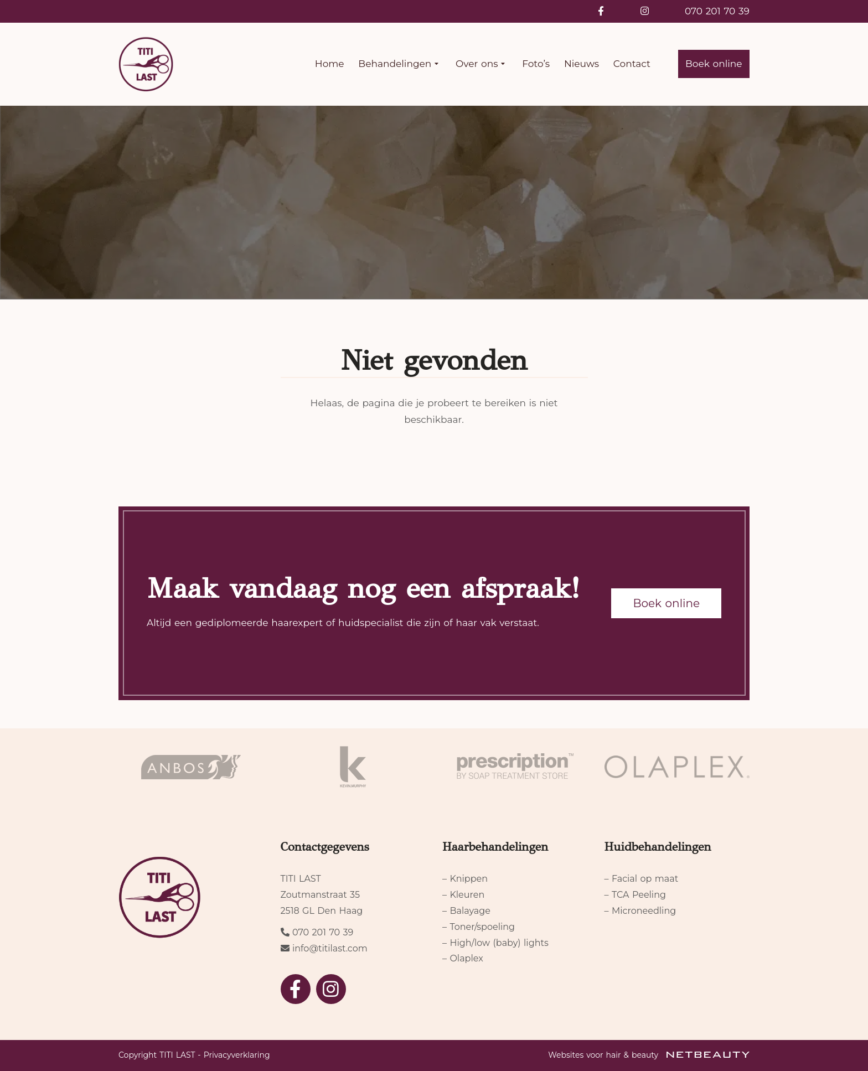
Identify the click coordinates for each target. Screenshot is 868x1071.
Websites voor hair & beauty (649, 1055)
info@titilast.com (330, 948)
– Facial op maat (641, 878)
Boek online (713, 63)
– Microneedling (640, 911)
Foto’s (536, 63)
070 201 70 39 (717, 11)
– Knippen (465, 878)
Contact (631, 63)
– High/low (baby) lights (495, 943)
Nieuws (581, 63)
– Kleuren (463, 894)
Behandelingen (399, 64)
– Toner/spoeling (478, 927)
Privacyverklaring (237, 1055)
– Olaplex (462, 958)
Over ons (482, 64)
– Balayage (466, 911)
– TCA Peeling (635, 894)
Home (329, 63)
